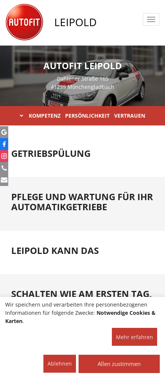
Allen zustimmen (119, 363)
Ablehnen (60, 363)
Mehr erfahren (134, 337)
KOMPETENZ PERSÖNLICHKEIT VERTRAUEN (82, 115)
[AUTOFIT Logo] (24, 22)
